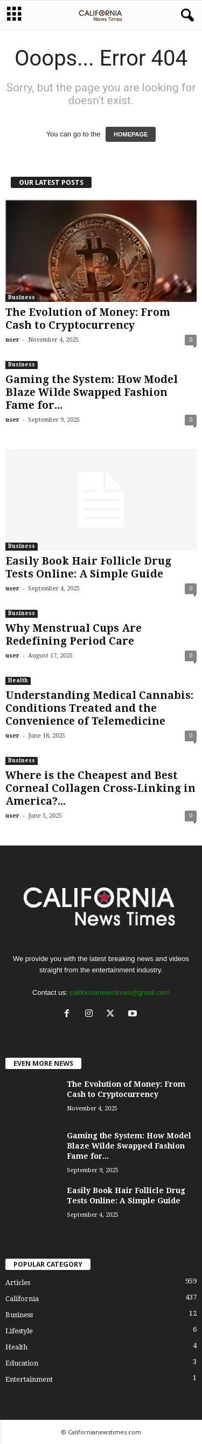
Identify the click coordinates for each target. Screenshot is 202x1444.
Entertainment (29, 1379)
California (22, 1299)
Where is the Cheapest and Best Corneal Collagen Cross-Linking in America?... (100, 788)
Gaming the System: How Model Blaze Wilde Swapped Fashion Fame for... (91, 392)
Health (18, 680)
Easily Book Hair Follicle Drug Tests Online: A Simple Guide (88, 567)
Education (21, 1363)
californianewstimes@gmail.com (119, 992)
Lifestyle (19, 1331)
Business (21, 297)
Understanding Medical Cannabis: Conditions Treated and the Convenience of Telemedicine (99, 708)
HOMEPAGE (131, 134)
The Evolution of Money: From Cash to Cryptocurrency (87, 318)
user (12, 339)
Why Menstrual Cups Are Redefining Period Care (73, 634)
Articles (17, 1283)
